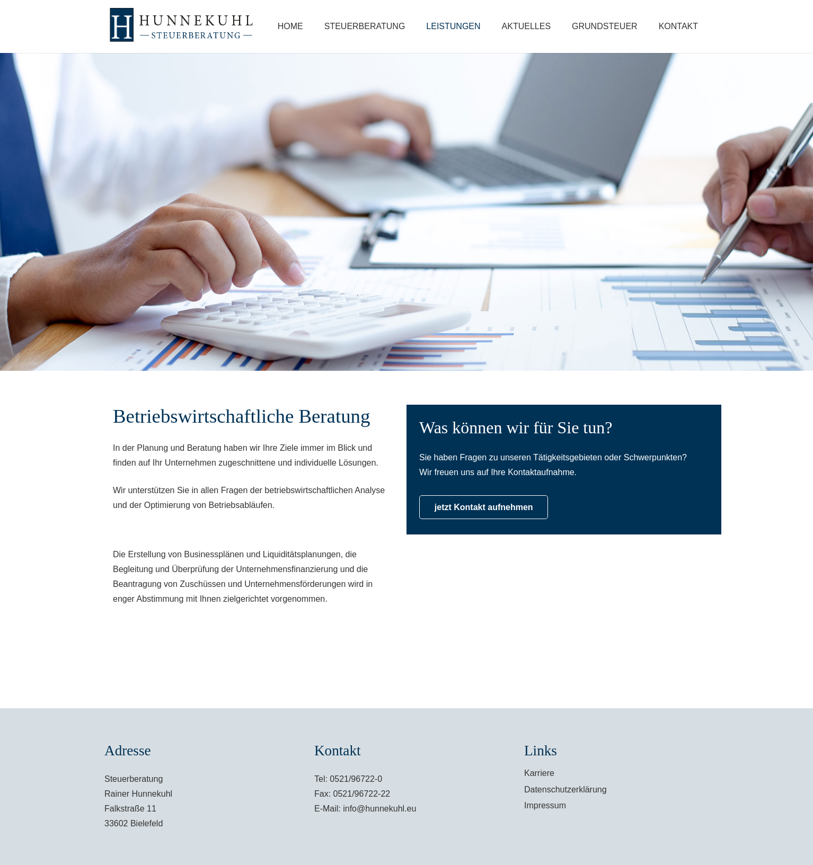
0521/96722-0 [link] (356, 778)
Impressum (545, 805)
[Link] (183, 26)
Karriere (539, 773)
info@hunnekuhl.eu (379, 808)
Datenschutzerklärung (565, 789)
